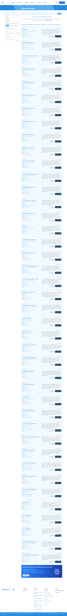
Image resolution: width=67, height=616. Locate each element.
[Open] (18, 39)
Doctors (35, 588)
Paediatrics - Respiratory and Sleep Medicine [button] (12, 23)
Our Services (47, 592)
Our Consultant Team (49, 594)
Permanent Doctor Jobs (38, 598)
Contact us (45, 2)
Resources (36, 590)
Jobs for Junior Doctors (38, 609)
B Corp (46, 602)
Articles (39, 2)
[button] (19, 3)
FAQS (46, 604)
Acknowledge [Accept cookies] (63, 613)
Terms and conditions (59, 590)
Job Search (13, 2)
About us (46, 590)
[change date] (11, 33)
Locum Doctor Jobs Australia (37, 593)
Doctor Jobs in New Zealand (37, 603)
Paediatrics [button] (8, 20)
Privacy (56, 588)
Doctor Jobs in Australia (38, 600)
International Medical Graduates (38, 606)
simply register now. (48, 20)
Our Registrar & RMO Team (48, 597)
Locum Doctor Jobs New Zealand (38, 596)
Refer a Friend (47, 600)
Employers (26, 2)
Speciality (7, 19)
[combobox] (12, 28)
